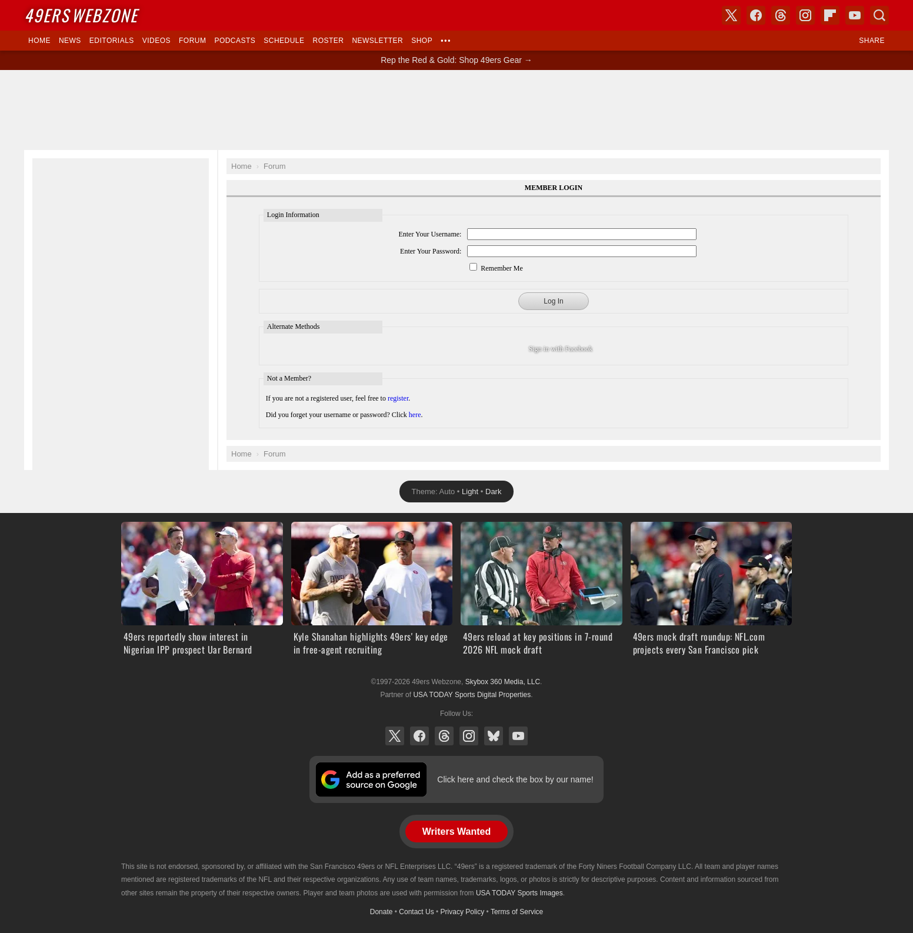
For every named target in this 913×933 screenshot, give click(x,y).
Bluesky (493, 736)
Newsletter (377, 40)
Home (39, 40)
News (70, 40)
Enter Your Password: (430, 251)
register (398, 398)
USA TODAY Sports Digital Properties (472, 695)
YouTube (518, 736)
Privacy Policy (463, 912)
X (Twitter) (394, 736)
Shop (421, 40)
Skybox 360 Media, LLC (502, 682)
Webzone (81, 15)
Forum (192, 40)
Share (872, 40)
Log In (553, 301)
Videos (156, 40)
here (415, 415)
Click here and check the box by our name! (515, 779)
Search (879, 15)
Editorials (111, 40)
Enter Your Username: (429, 234)
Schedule (284, 40)
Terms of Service (517, 912)
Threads (444, 736)
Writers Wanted (456, 832)
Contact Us (416, 912)
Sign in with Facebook (560, 349)
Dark (493, 491)
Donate (381, 912)
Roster (328, 40)
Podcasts (234, 40)
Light (470, 491)
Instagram (468, 736)
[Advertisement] (456, 110)
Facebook (419, 736)
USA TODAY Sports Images (519, 893)
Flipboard (830, 15)
